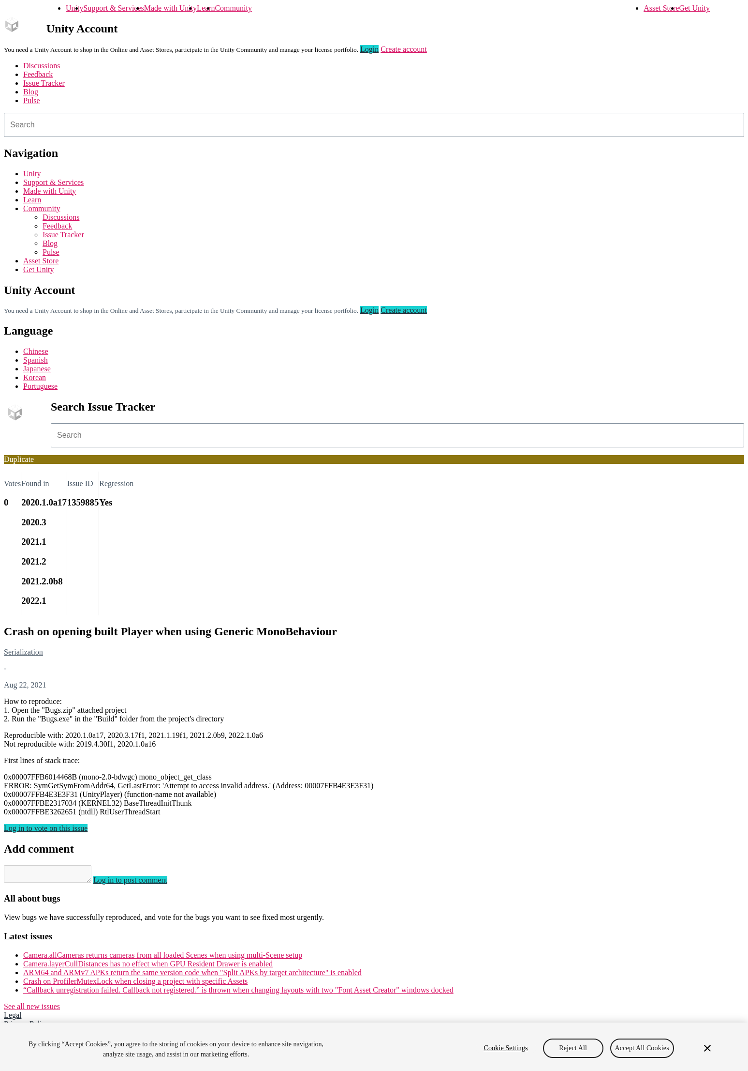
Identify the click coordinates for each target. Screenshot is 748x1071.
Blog (30, 92)
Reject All (573, 1048)
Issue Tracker (44, 83)
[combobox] (374, 125)
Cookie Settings (506, 1048)
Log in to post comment (140, 883)
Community (233, 8)
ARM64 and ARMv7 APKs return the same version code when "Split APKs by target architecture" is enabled (192, 975)
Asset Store (661, 8)
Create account (404, 49)
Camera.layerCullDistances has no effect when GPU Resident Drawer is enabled (148, 967)
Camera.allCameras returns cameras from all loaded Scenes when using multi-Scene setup (162, 958)
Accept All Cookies (642, 1048)
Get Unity (694, 8)
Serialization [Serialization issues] (23, 652)
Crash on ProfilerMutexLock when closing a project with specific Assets (135, 984)
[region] (374, 1047)
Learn (206, 8)
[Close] (707, 1048)
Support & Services (113, 8)
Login (369, 49)
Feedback (38, 74)
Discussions (41, 65)
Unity (74, 8)
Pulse (31, 100)
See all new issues (32, 1009)
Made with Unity (170, 8)
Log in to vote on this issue (46, 828)
